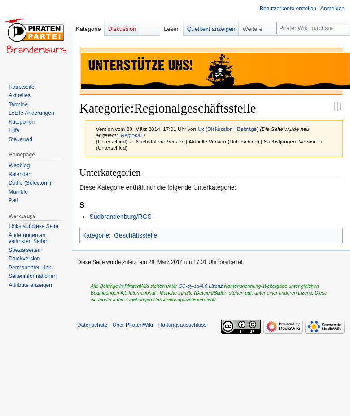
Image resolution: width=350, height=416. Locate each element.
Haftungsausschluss (182, 325)
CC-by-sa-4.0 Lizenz (201, 286)
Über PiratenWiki (133, 325)
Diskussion (220, 129)
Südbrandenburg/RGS (120, 216)
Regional (131, 135)
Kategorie (95, 235)
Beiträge (247, 129)
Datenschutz (92, 325)
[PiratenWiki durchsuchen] (311, 28)
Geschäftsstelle (135, 235)
